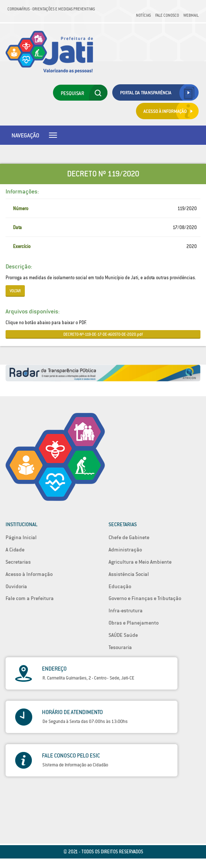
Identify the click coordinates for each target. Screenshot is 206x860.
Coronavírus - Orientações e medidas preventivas (51, 9)
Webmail (191, 15)
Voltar (15, 290)
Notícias (143, 15)
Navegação (25, 135)
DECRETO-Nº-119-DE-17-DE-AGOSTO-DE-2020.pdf (103, 334)
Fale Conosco (167, 15)
